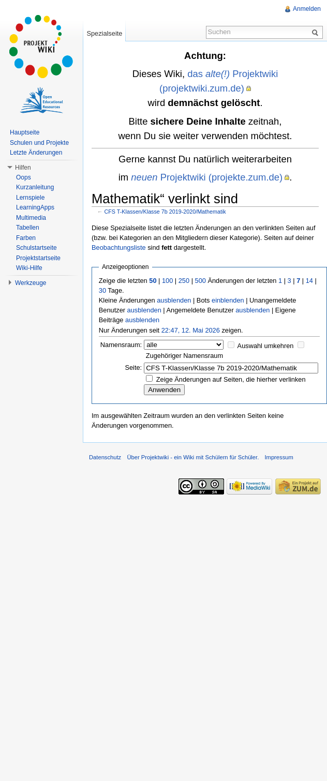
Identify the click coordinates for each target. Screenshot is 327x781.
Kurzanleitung (35, 187)
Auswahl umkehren (265, 346)
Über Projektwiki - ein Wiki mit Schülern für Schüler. (193, 457)
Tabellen (27, 227)
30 (102, 290)
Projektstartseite (38, 258)
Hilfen (23, 167)
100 (167, 280)
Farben (26, 238)
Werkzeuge (30, 283)
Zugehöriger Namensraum (184, 355)
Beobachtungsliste (119, 247)
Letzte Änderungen (36, 152)
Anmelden (307, 8)
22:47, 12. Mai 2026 (190, 330)
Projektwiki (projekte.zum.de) (207, 177)
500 (200, 280)
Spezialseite (104, 33)
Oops (23, 177)
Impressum (278, 457)
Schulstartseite (36, 247)
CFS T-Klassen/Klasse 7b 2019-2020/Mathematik (165, 211)
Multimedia (31, 217)
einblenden (228, 300)
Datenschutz (105, 457)
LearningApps (35, 207)
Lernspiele (30, 197)
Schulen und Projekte (39, 142)
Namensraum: (121, 345)
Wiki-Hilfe (29, 268)
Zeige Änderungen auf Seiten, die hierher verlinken (231, 379)
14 (309, 280)
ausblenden (174, 300)
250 (184, 280)
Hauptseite (24, 132)
